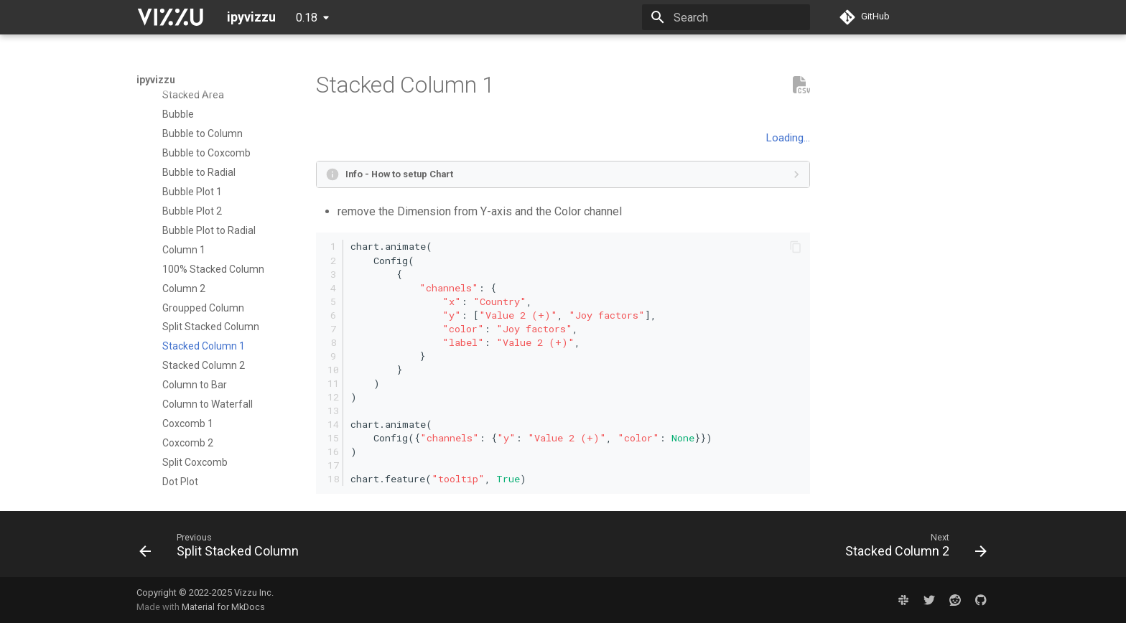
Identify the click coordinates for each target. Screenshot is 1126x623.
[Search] (726, 17)
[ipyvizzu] (170, 17)
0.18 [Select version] (306, 17)
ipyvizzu (155, 79)
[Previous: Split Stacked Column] (223, 548)
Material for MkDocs (223, 606)
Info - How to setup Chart (399, 174)
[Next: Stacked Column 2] (912, 548)
